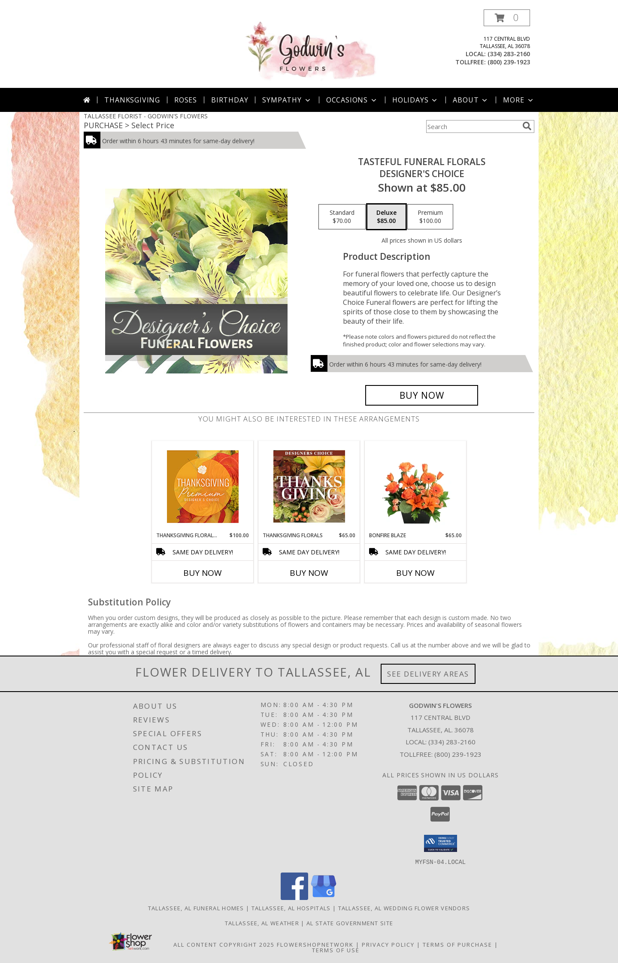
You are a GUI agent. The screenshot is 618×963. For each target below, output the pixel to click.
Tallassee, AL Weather (262, 923)
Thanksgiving (132, 100)
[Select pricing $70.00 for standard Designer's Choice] (342, 217)
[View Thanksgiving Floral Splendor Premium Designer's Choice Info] (203, 486)
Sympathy (287, 100)
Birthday (229, 100)
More (518, 100)
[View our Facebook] (294, 897)
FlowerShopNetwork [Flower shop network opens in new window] (315, 944)
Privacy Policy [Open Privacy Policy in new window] (388, 944)
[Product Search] (472, 126)
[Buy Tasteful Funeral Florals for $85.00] (421, 395)
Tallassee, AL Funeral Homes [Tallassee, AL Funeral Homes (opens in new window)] (196, 908)
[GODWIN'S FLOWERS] (310, 49)
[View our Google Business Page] (323, 897)
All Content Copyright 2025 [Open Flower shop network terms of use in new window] (224, 944)
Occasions (352, 100)
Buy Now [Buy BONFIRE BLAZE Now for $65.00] (415, 572)
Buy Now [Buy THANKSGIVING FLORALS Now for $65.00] (309, 572)
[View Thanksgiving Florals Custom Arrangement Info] (309, 486)
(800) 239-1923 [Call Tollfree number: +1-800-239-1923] (458, 754)
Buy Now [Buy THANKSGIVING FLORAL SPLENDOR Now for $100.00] (202, 572)
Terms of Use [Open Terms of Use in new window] (336, 950)
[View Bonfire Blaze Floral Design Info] (415, 486)
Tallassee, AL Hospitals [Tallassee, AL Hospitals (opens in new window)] (291, 908)
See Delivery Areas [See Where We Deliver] (428, 674)
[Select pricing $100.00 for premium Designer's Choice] (430, 217)
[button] (507, 17)
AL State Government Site (349, 923)
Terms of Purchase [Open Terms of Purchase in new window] (457, 944)
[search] (527, 126)
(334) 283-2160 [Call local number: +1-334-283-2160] (509, 54)
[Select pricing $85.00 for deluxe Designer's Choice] (386, 217)
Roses (185, 100)
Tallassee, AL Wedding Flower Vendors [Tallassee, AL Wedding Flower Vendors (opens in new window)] (404, 908)
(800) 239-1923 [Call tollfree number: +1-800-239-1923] (509, 62)
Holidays (415, 100)
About (471, 100)
